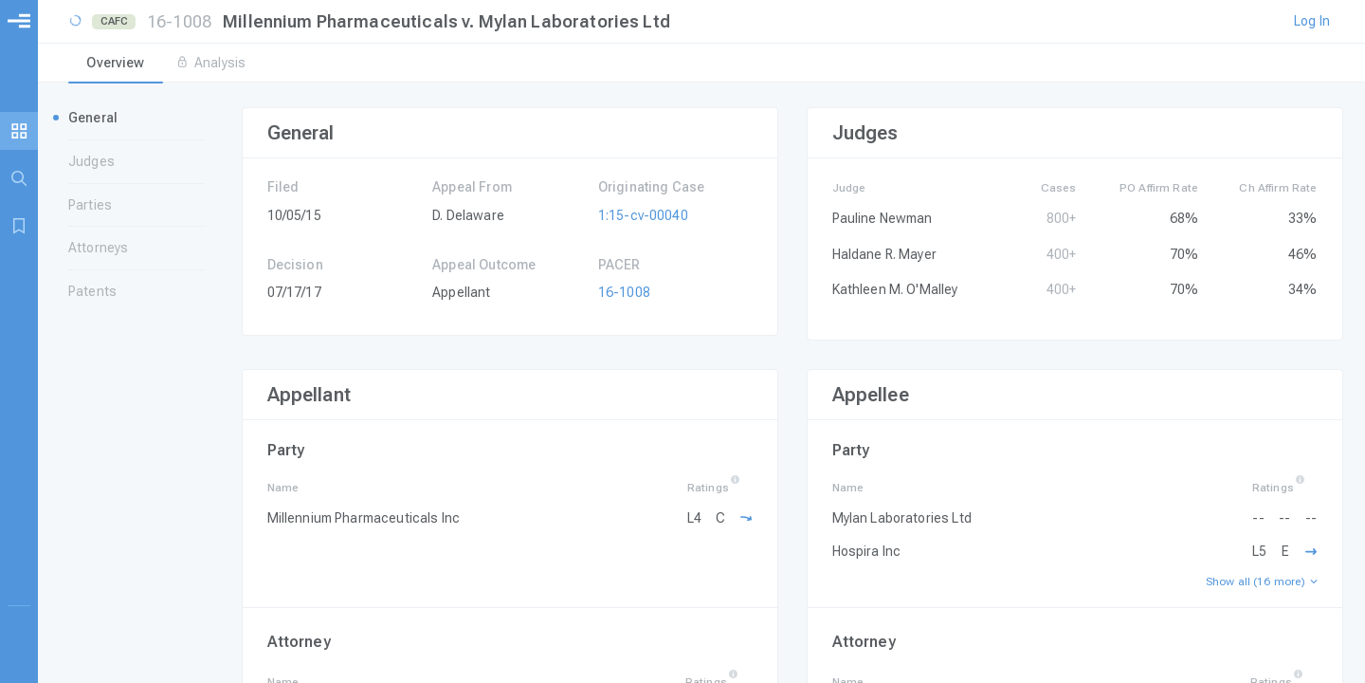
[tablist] (701, 64)
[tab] (115, 64)
